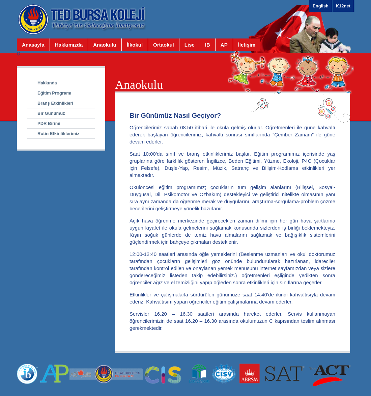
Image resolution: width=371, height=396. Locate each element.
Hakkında (47, 82)
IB (207, 45)
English (321, 5)
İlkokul (135, 45)
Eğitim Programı (54, 93)
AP (224, 45)
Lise (189, 45)
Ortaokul (163, 45)
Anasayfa (33, 45)
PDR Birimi (48, 123)
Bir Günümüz (51, 113)
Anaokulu (104, 45)
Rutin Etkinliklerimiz (58, 133)
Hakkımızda (69, 45)
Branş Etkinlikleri (55, 103)
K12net (343, 5)
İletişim (247, 45)
